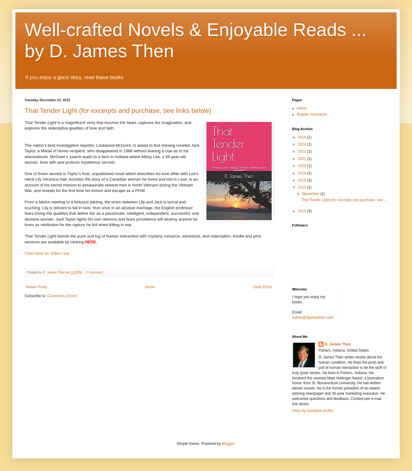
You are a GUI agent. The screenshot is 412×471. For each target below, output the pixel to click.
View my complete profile (312, 411)
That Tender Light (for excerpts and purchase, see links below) (118, 110)
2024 (302, 144)
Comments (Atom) (62, 296)
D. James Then (338, 344)
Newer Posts (36, 287)
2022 (302, 151)
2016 (302, 180)
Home (150, 287)
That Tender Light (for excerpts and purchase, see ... (344, 200)
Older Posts (262, 287)
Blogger (228, 443)
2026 (302, 137)
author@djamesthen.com (312, 317)
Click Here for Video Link (47, 253)
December (311, 194)
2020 (302, 166)
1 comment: (95, 272)
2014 (302, 211)
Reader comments (312, 114)
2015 (302, 187)
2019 (302, 173)
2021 (302, 159)
